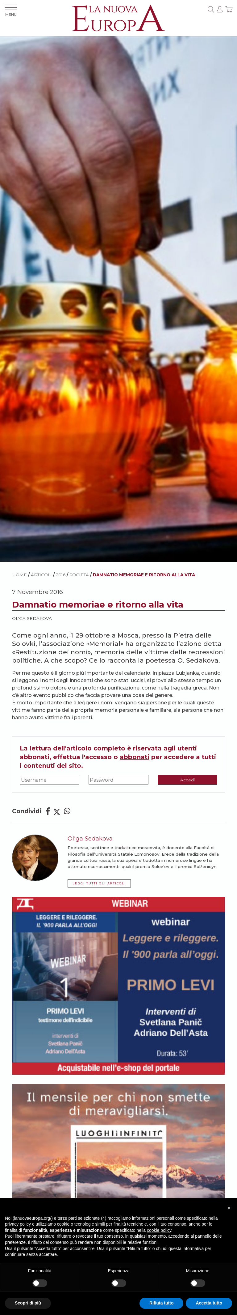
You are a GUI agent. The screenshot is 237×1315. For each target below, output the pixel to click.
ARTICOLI (41, 574)
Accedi (187, 779)
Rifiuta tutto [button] (161, 1302)
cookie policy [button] (159, 1230)
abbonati (134, 757)
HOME (19, 574)
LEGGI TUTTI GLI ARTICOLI (99, 883)
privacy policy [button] (18, 1224)
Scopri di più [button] (28, 1302)
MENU (11, 11)
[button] (229, 1208)
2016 (60, 574)
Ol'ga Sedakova (32, 618)
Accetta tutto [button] (209, 1302)
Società (79, 574)
